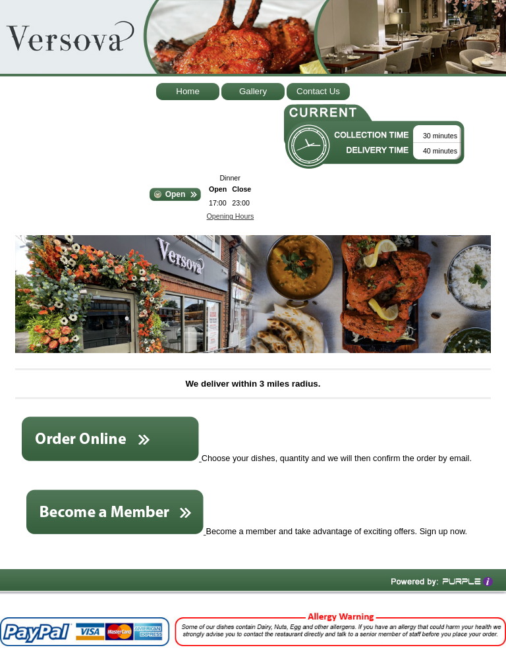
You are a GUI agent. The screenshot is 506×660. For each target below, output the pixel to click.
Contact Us (318, 91)
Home (188, 91)
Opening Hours (230, 216)
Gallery (253, 91)
